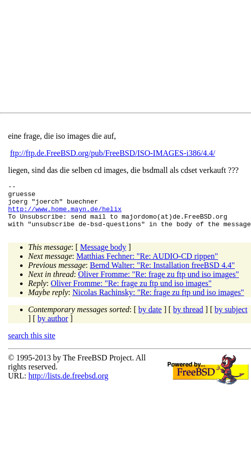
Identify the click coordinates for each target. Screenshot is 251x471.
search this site (31, 344)
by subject (231, 318)
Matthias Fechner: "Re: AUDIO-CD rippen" (147, 265)
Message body (103, 256)
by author (53, 327)
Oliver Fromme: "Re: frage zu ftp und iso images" (158, 283)
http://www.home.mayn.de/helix (64, 214)
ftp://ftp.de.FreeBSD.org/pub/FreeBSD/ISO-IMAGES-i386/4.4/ (112, 153)
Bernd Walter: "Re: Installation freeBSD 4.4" (162, 274)
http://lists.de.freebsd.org (68, 385)
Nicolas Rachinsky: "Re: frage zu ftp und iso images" (158, 301)
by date (150, 318)
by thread (188, 318)
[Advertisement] (98, 58)
